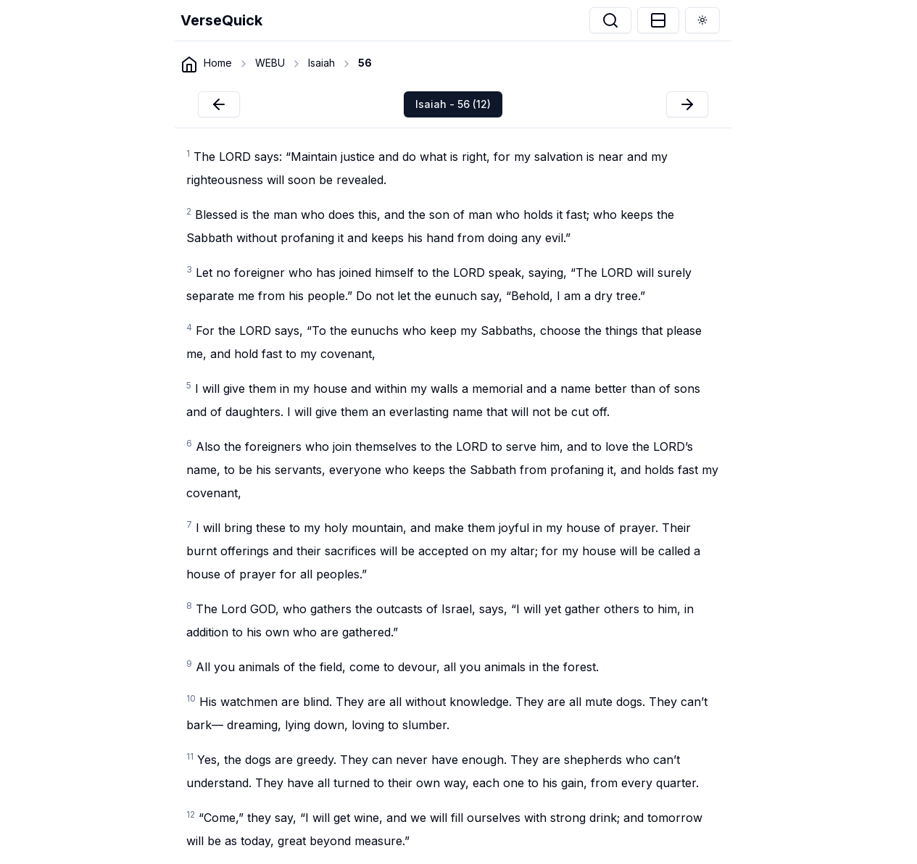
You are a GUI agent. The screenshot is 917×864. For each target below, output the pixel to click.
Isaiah (321, 63)
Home (218, 63)
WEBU (270, 63)
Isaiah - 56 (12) (453, 104)
